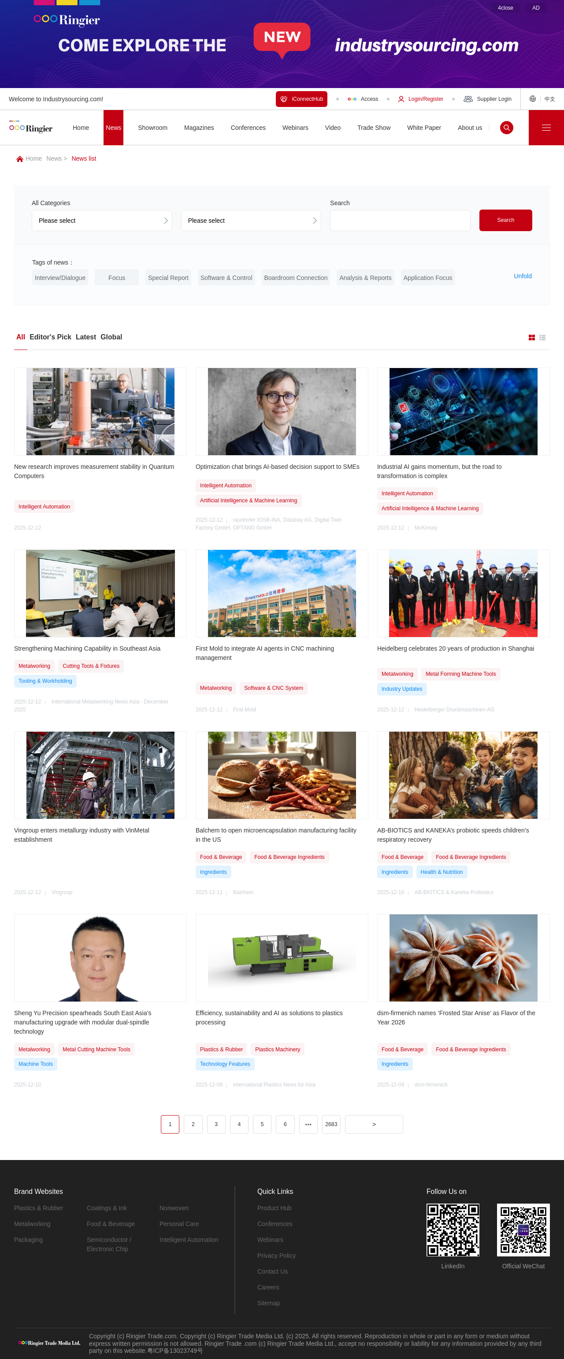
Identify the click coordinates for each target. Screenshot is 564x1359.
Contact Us (272, 1271)
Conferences (274, 1223)
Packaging (28, 1239)
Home (29, 158)
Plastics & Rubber (38, 1208)
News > (56, 158)
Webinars (270, 1239)
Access (363, 99)
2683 (331, 1124)
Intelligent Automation (189, 1239)
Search (506, 220)
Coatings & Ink (107, 1208)
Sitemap (268, 1303)
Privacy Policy (276, 1255)
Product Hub (274, 1208)
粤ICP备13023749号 (175, 1350)
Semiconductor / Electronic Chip (109, 1244)
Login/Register (420, 99)
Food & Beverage (111, 1223)
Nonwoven (174, 1208)
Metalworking (32, 1223)
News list (83, 158)
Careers (268, 1287)
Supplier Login (488, 99)
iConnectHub (301, 99)
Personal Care (179, 1223)
